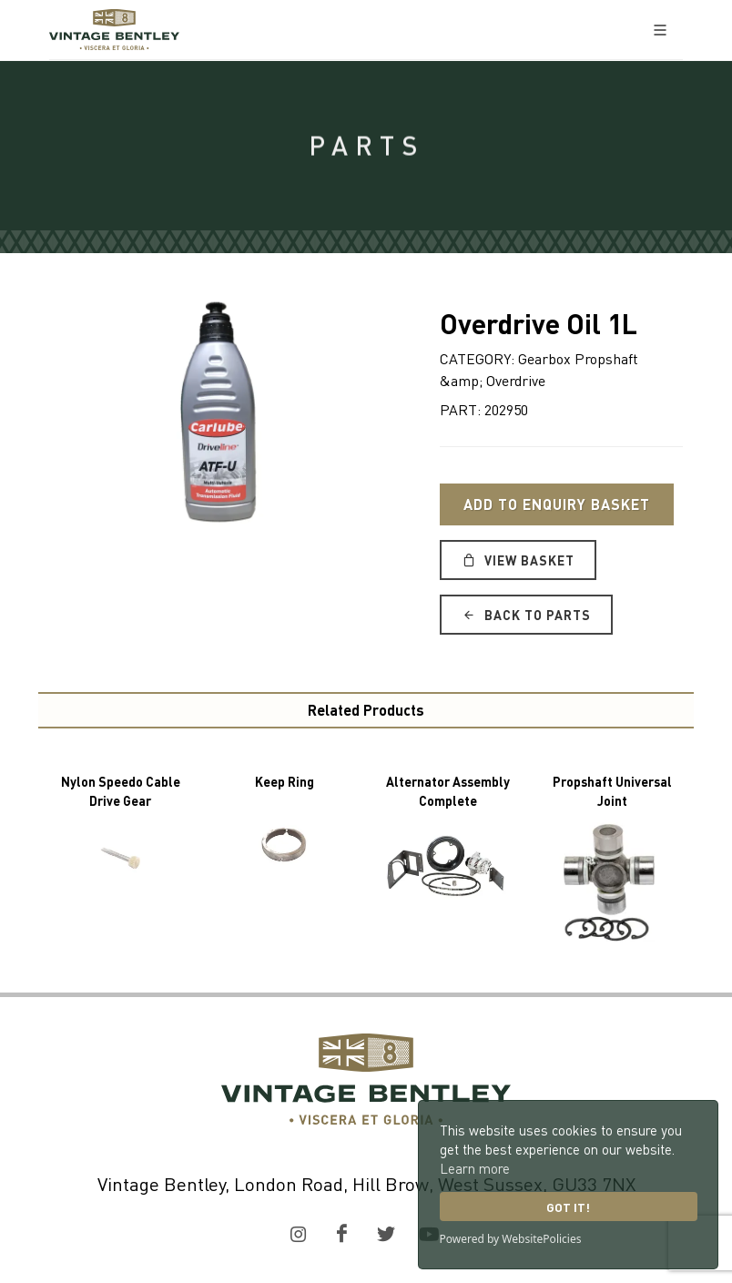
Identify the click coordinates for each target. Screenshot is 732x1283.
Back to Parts (526, 615)
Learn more (475, 1168)
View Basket (518, 560)
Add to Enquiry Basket (556, 504)
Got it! (568, 1207)
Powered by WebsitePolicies (511, 1239)
